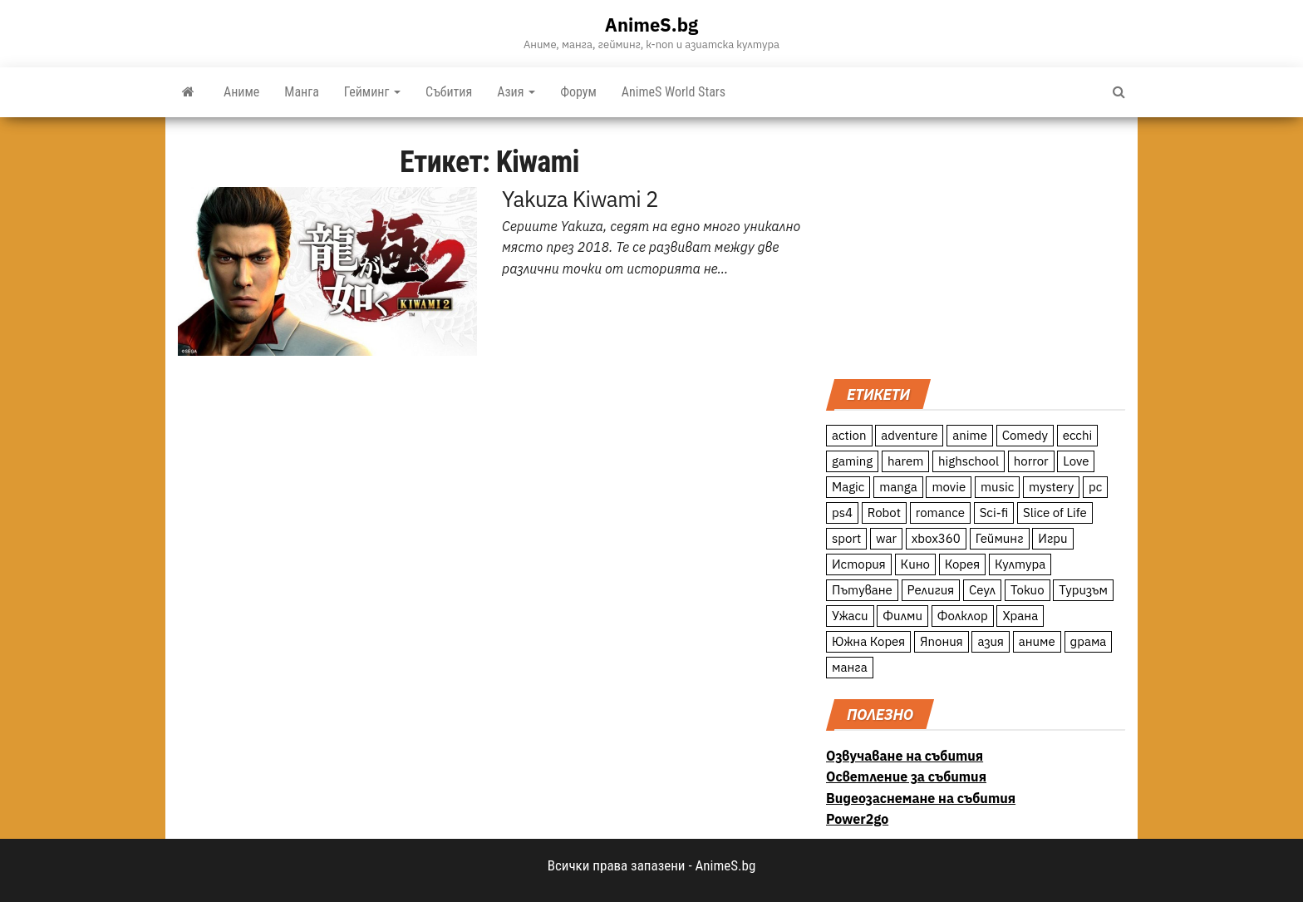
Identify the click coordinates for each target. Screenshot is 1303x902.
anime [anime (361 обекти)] (969, 435)
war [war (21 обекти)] (886, 538)
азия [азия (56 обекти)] (990, 641)
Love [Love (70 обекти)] (1076, 461)
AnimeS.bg (651, 24)
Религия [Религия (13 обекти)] (931, 590)
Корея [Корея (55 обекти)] (963, 564)
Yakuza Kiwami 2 (580, 199)
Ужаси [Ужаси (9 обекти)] (850, 616)
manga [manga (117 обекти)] (898, 487)
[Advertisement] (975, 246)
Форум (578, 92)
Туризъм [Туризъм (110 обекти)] (1083, 590)
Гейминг (372, 92)
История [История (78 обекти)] (859, 564)
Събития (448, 92)
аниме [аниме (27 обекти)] (1037, 641)
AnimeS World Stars (673, 92)
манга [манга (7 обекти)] (850, 667)
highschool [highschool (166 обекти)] (968, 461)
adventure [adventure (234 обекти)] (909, 435)
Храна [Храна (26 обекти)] (1020, 616)
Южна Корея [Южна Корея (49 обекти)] (868, 641)
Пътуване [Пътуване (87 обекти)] (862, 590)
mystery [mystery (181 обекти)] (1051, 487)
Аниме (241, 92)
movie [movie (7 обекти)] (949, 487)
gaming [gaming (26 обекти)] (852, 461)
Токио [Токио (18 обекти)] (1027, 590)
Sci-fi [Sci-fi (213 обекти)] (994, 512)
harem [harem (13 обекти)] (905, 461)
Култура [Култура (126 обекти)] (1020, 564)
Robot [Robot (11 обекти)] (884, 512)
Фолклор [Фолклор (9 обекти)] (962, 616)
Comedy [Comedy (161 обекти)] (1025, 435)
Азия (516, 92)
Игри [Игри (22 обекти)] (1052, 538)
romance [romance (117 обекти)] (940, 512)
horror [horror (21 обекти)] (1031, 461)
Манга (301, 92)
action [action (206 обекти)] (849, 435)
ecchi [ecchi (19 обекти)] (1078, 435)
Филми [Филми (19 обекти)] (902, 616)
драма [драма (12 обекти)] (1088, 641)
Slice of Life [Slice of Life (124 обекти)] (1055, 512)
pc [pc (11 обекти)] (1095, 487)
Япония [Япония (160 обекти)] (941, 641)
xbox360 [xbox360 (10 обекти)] (936, 538)
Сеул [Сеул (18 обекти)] (982, 590)
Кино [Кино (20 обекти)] (915, 564)
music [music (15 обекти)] (997, 487)
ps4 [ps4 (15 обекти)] (842, 512)
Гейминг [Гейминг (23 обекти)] (1000, 538)
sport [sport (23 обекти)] (846, 538)
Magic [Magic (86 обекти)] (848, 487)
